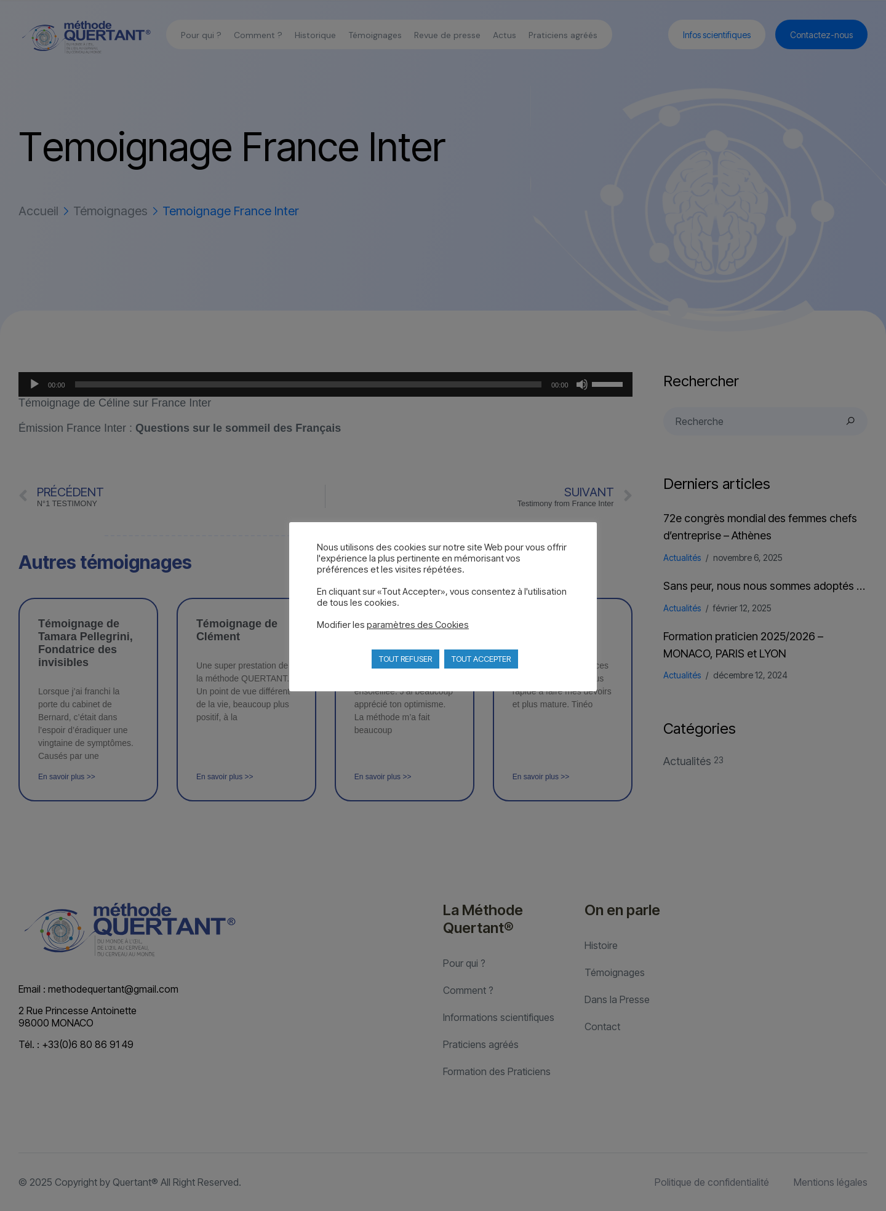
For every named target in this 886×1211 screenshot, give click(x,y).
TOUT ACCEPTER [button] (481, 659)
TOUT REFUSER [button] (405, 659)
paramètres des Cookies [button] (418, 624)
